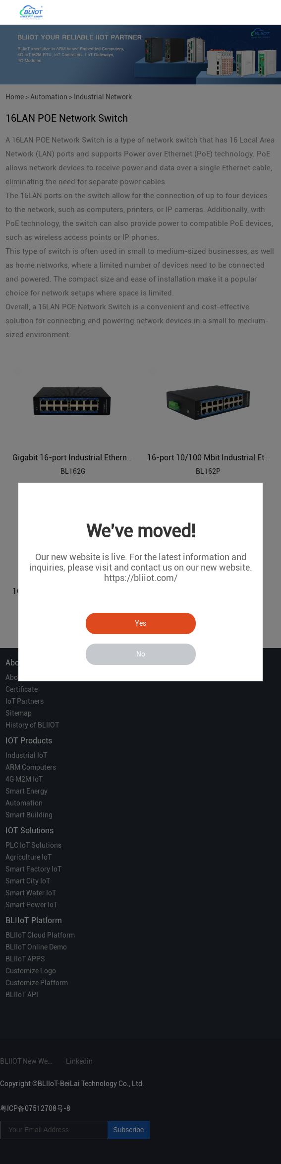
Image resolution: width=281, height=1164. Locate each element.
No (140, 654)
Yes (140, 623)
